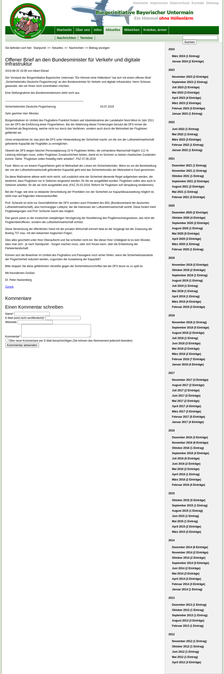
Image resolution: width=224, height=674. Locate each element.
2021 (172, 158)
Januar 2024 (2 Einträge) (188, 61)
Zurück (9, 286)
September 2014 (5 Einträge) (190, 563)
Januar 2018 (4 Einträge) (188, 364)
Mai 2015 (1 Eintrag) (185, 521)
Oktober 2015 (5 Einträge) (188, 500)
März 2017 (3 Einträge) (186, 411)
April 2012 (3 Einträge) (186, 662)
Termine (86, 38)
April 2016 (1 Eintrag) (186, 474)
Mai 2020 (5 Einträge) (185, 233)
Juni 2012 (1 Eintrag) (185, 651)
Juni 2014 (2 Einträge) (186, 568)
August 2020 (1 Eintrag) (187, 228)
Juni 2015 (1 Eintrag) (185, 516)
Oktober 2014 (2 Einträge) (188, 557)
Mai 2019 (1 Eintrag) (185, 291)
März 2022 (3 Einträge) (186, 139)
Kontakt (198, 3)
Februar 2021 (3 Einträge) (188, 197)
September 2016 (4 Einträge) (190, 453)
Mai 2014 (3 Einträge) (185, 573)
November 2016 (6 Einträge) (190, 442)
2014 (172, 540)
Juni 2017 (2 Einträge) (186, 395)
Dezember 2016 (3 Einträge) (190, 437)
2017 (172, 373)
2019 (172, 258)
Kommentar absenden (22, 347)
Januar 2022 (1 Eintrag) (187, 150)
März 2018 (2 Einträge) (186, 354)
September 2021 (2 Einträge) (190, 181)
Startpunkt (40, 48)
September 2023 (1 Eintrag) (190, 82)
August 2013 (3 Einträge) (188, 620)
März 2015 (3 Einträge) (186, 531)
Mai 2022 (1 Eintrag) (185, 134)
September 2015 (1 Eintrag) (190, 505)
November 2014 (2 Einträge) (190, 552)
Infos (98, 30)
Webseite (11, 322)
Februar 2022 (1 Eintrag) (188, 144)
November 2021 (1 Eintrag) (189, 170)
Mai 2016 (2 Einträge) (185, 469)
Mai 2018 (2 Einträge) (185, 348)
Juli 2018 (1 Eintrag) (185, 338)
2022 (172, 122)
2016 (172, 430)
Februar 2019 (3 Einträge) (188, 307)
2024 (172, 49)
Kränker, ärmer (155, 30)
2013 (172, 597)
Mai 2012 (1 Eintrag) (185, 657)
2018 (172, 315)
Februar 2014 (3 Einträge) (188, 584)
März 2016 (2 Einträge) (186, 479)
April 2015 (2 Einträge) (186, 526)
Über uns (83, 30)
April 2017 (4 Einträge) (186, 406)
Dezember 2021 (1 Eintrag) (189, 165)
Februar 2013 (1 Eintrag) (188, 625)
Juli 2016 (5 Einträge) (186, 458)
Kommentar (13, 338)
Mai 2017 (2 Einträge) (185, 401)
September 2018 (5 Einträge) (190, 327)
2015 (172, 493)
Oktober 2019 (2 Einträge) (188, 270)
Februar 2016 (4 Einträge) (188, 484)
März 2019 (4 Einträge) (186, 301)
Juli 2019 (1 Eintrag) (185, 285)
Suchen (189, 42)
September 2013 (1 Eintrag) (190, 615)
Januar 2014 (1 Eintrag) (187, 589)
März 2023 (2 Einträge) (186, 103)
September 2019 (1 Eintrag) (190, 275)
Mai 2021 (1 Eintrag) (185, 191)
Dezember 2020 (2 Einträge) (190, 212)
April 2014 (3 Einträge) (186, 578)
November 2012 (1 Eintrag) (189, 641)
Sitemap (212, 3)
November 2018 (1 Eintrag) (189, 322)
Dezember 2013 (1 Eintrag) (189, 604)
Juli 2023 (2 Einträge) (186, 87)
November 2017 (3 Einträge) (190, 379)
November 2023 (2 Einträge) (190, 76)
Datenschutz (180, 3)
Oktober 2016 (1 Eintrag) (188, 448)
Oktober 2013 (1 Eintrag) (188, 610)
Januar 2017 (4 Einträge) (188, 422)
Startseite (140, 3)
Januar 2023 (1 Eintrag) (187, 113)
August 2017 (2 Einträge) (188, 385)
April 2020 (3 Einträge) (186, 238)
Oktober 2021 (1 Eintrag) (188, 176)
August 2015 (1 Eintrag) (187, 510)
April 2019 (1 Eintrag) (186, 296)
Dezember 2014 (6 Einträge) (190, 547)
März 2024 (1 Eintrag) (186, 56)
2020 (172, 205)
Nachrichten (66, 38)
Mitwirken (131, 30)
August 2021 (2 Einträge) (188, 186)
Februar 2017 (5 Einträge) (188, 416)
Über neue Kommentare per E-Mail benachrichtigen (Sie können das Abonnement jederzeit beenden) (71, 342)
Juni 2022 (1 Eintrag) (185, 129)
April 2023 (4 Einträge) (186, 97)
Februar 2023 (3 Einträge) (188, 108)
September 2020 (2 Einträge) (190, 223)
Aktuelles (113, 30)
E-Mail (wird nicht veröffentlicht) (25, 318)
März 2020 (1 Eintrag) (186, 244)
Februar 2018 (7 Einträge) (188, 359)
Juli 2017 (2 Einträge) (186, 390)
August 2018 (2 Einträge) (188, 332)
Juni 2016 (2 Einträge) (186, 463)
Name (9, 313)
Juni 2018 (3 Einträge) (186, 343)
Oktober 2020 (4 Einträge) (188, 217)
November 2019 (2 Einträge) (190, 264)
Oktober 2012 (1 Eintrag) (188, 646)
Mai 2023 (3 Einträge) (185, 92)
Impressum (159, 3)
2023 (172, 70)
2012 (172, 634)
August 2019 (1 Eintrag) (187, 280)
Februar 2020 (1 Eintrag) (188, 249)
